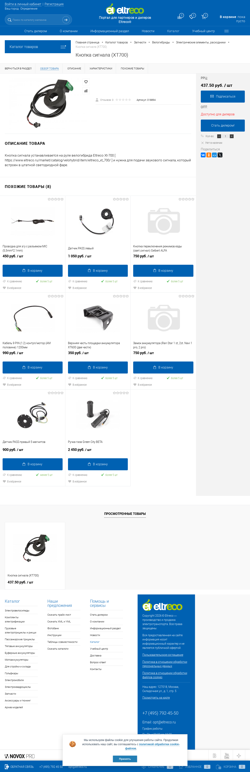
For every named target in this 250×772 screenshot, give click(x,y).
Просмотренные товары (125, 513)
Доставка (95, 654)
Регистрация (57, 4)
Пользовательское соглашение (162, 654)
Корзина (230, 766)
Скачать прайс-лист (59, 613)
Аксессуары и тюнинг (18, 699)
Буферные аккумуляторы (20, 652)
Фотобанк (53, 627)
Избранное (194, 766)
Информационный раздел (109, 31)
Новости (148, 31)
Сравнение (157, 766)
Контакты (96, 668)
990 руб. (33, 354)
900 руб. (33, 450)
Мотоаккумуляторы (16, 658)
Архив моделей (14, 706)
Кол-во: (210, 136)
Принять (125, 758)
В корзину (32, 270)
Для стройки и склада (18, 665)
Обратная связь (19, 766)
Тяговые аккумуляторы (19, 645)
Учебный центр (203, 31)
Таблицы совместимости (62, 641)
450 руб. (33, 257)
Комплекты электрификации (15, 618)
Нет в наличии (211, 143)
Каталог (173, 31)
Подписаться (222, 96)
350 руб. (98, 354)
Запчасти (10, 692)
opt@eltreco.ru (164, 721)
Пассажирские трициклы (20, 638)
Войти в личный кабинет (24, 4)
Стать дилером (35, 31)
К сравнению (12, 281)
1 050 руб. (98, 257)
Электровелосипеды (17, 609)
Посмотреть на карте (156, 696)
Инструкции (54, 634)
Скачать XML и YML (59, 620)
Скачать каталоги (57, 647)
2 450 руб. (98, 450)
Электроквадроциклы (18, 686)
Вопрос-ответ (98, 661)
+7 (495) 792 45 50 (51, 766)
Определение (28, 8)
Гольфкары (11, 672)
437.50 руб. (20, 581)
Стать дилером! (223, 125)
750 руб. (163, 257)
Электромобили (14, 679)
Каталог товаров (38, 46)
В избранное (12, 287)
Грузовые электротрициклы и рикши (20, 629)
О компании (69, 31)
